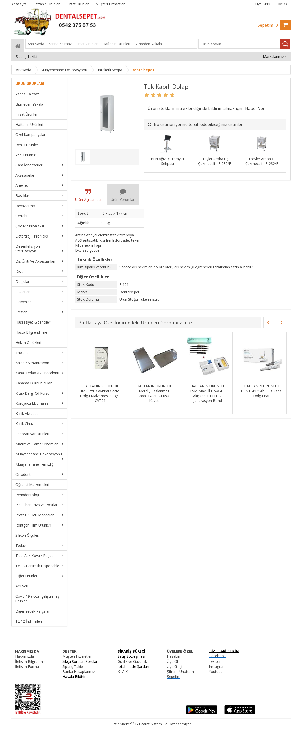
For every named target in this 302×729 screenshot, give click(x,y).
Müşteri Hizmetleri (77, 656)
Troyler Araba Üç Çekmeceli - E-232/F (214, 161)
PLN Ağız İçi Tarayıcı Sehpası (167, 161)
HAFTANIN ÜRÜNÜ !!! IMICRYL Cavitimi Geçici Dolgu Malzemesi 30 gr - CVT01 (100, 393)
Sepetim (269, 25)
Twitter (215, 661)
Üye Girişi (263, 4)
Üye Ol (282, 4)
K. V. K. (123, 671)
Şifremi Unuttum (180, 671)
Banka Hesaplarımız (78, 671)
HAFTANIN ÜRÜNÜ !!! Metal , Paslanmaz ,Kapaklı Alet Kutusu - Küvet (154, 393)
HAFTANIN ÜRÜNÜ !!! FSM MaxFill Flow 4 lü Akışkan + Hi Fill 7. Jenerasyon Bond (208, 393)
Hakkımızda (24, 656)
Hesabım (174, 656)
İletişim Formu (27, 666)
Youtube (216, 671)
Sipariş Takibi (73, 666)
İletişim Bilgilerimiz (30, 661)
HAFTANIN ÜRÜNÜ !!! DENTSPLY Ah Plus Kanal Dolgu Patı (261, 391)
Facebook (217, 655)
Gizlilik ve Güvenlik (132, 661)
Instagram (217, 666)
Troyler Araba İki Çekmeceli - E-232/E (261, 161)
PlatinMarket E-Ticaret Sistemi (136, 724)
